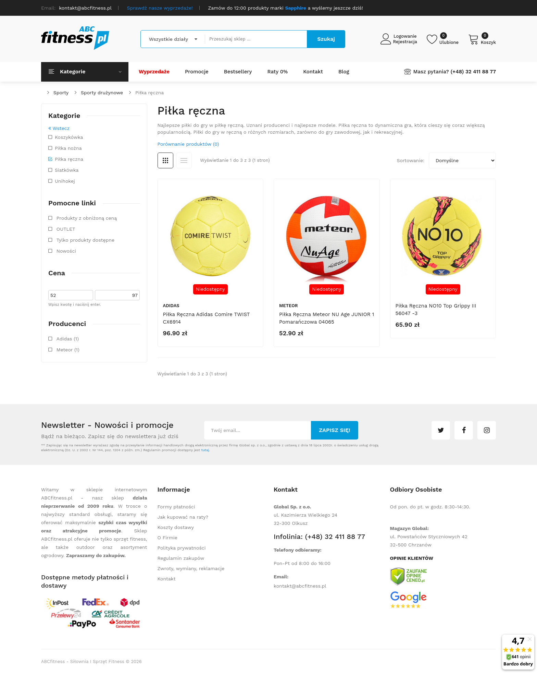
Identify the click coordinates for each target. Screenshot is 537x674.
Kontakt (167, 578)
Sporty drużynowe (102, 92)
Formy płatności (176, 506)
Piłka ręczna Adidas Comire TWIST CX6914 (206, 318)
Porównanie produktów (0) (188, 144)
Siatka (165, 160)
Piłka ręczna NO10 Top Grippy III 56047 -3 (436, 309)
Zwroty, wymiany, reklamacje (191, 568)
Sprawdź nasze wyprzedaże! (160, 8)
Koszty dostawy (176, 527)
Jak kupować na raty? (183, 517)
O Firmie (167, 537)
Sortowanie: (410, 160)
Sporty (60, 92)
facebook (463, 430)
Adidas (171, 305)
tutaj (205, 450)
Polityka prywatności (182, 548)
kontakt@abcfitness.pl (300, 586)
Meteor (288, 305)
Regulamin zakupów (181, 558)
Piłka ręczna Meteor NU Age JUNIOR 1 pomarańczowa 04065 (326, 318)
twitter (441, 430)
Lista (184, 160)
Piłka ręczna (149, 92)
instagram (486, 430)
